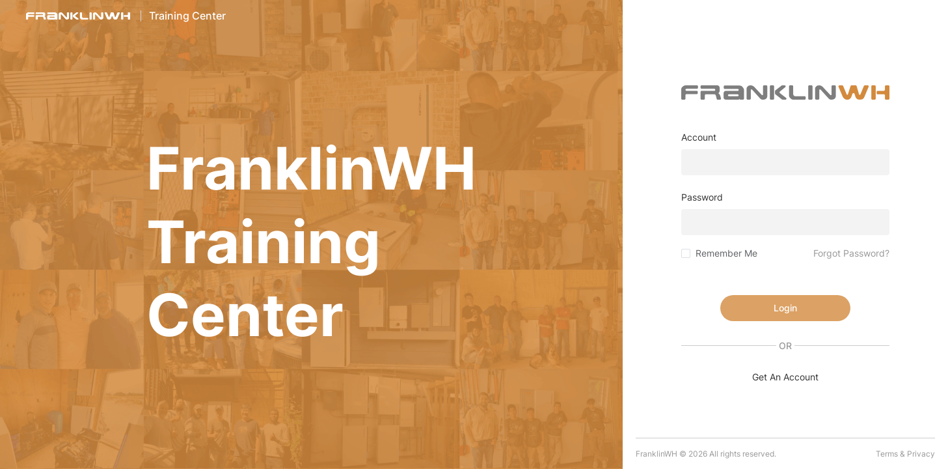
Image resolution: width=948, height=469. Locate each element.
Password (702, 197)
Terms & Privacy (905, 454)
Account (698, 137)
